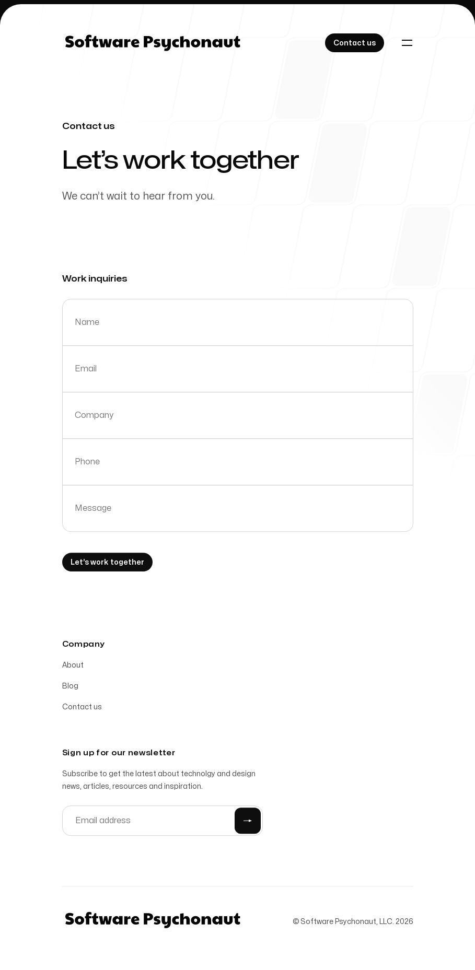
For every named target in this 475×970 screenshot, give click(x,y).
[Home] (152, 42)
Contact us (82, 709)
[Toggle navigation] (407, 42)
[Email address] (162, 823)
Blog (70, 688)
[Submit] (248, 823)
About (73, 667)
